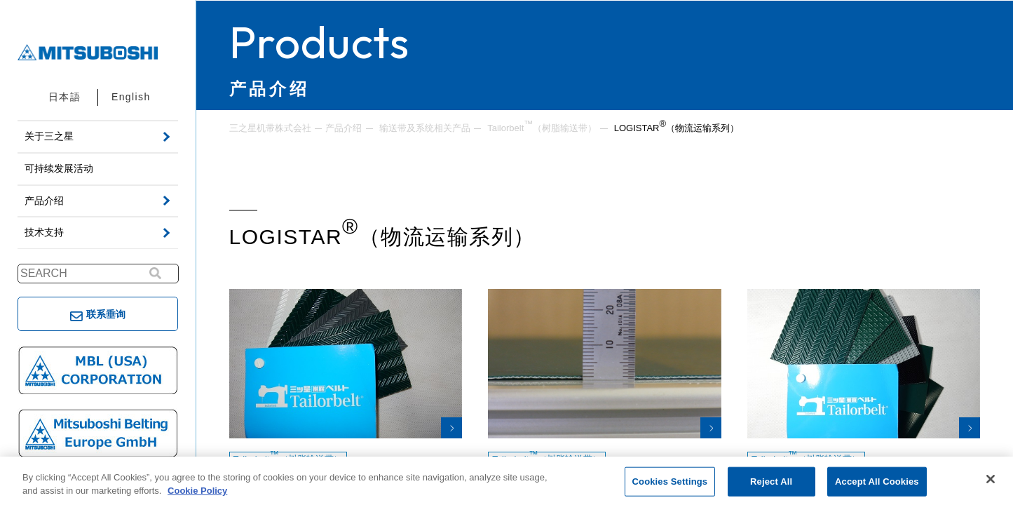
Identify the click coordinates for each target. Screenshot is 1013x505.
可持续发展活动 (59, 168)
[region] (506, 481)
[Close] (990, 479)
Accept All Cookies (877, 481)
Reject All (771, 481)
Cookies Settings (670, 481)
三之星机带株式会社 (270, 128)
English (131, 96)
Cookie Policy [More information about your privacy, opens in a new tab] (197, 490)
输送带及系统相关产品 (424, 128)
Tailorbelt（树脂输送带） (542, 127)
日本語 (64, 96)
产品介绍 (343, 128)
